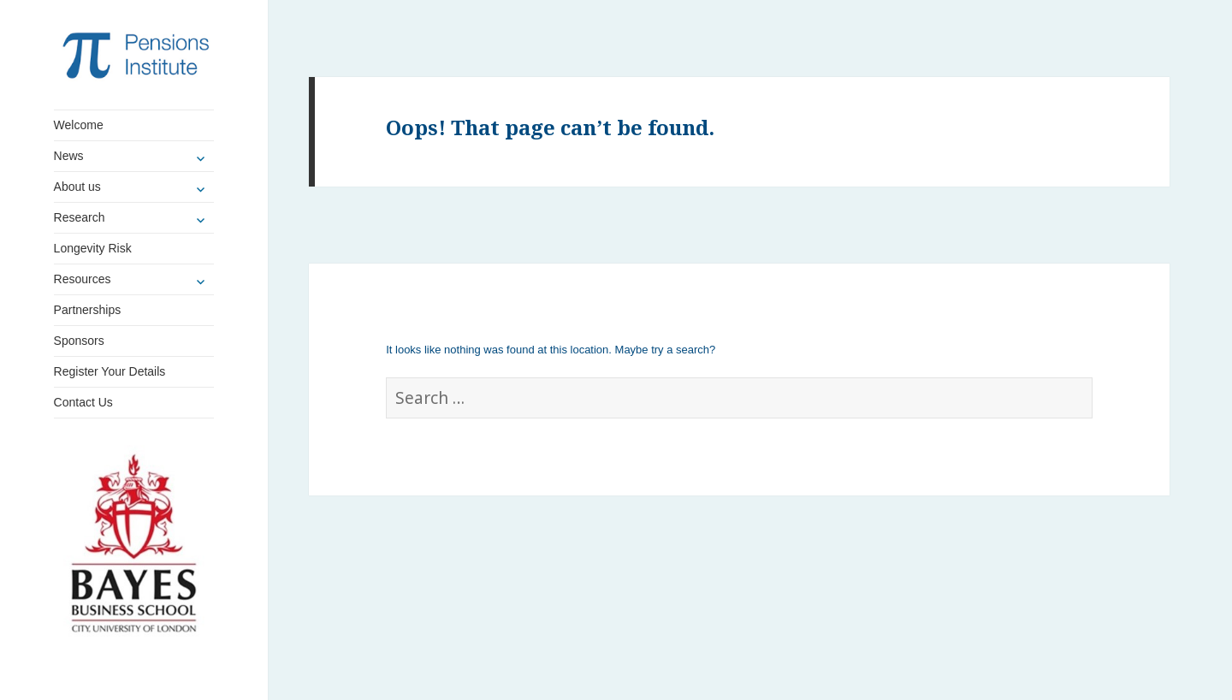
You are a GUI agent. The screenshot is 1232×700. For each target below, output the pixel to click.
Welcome (79, 125)
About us (77, 186)
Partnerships (87, 310)
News (69, 156)
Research (79, 217)
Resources (82, 279)
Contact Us (83, 402)
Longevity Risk (93, 248)
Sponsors (79, 340)
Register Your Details (110, 371)
